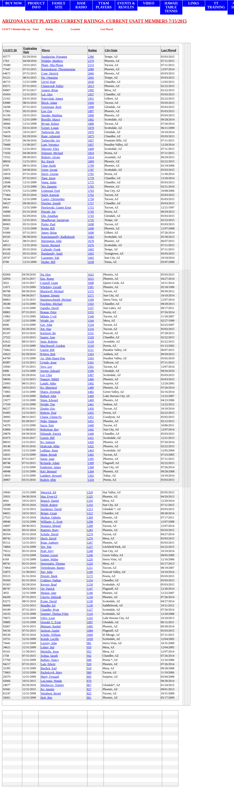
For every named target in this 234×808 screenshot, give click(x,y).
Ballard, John (48, 396)
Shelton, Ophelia (51, 517)
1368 (91, 467)
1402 (91, 454)
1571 (91, 295)
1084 (90, 630)
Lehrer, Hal (47, 647)
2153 (91, 65)
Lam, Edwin (48, 664)
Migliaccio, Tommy (52, 685)
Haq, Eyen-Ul (49, 496)
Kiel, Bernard (48, 471)
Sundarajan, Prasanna (54, 56)
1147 (90, 588)
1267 (90, 542)
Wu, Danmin (49, 186)
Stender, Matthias (52, 115)
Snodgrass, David (51, 509)
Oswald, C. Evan (51, 622)
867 (89, 685)
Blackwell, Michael (52, 291)
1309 (90, 517)
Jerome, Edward (50, 371)
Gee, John (46, 325)
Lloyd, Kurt (49, 82)
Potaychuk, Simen (52, 98)
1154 (90, 580)
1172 (90, 576)
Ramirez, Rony (50, 530)
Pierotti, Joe (49, 211)
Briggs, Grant (49, 513)
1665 (91, 249)
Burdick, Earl (49, 668)
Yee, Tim (46, 547)
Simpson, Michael (52, 153)
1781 (91, 174)
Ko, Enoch (48, 161)
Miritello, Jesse (50, 651)
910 (89, 668)
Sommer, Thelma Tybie (55, 614)
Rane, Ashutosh (51, 136)
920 (89, 664)
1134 (90, 597)
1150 (90, 584)
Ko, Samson (47, 442)
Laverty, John (49, 643)
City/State (111, 50)
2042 (91, 77)
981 (89, 643)
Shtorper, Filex (50, 149)
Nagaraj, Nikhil (49, 379)
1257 (90, 547)
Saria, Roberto (48, 341)
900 (89, 672)
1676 (91, 245)
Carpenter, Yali (50, 257)
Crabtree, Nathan (51, 580)
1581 (91, 287)
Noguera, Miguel (51, 526)
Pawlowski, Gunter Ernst (56, 207)
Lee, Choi (46, 375)
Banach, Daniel (50, 500)
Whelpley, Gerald (50, 287)
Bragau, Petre (48, 312)
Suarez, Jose (47, 337)
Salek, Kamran (50, 195)
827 (89, 689)
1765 (91, 186)
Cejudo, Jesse (48, 362)
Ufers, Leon (48, 618)
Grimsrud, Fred (51, 190)
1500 (91, 371)
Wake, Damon (48, 421)
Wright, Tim (47, 404)
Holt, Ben (46, 697)
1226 (90, 559)
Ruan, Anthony (50, 542)
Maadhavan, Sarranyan (55, 220)
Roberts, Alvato (51, 157)
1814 (91, 157)
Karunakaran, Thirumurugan (58, 69)
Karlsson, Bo (48, 333)
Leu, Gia (47, 111)
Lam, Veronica (50, 144)
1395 (91, 459)
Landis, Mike (48, 383)
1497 (91, 375)
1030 (90, 639)
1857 (91, 140)
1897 (91, 111)
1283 (90, 530)
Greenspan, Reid (51, 107)
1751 (91, 207)
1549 (91, 316)
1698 (91, 224)
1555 (91, 312)
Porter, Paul (48, 224)
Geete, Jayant (50, 170)
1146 (90, 593)
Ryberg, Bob (47, 354)
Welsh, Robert (49, 505)
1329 (90, 492)
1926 (91, 102)
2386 (91, 56)
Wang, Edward (49, 400)
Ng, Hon (45, 274)
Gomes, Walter (49, 559)
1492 (91, 383)
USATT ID (10, 50)
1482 (91, 392)
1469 (91, 396)
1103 (90, 618)
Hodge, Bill (48, 262)
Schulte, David (49, 534)
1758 (91, 199)
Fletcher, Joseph (51, 203)
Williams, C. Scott (52, 521)
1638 (91, 262)
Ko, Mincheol (48, 387)
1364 (91, 471)
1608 (91, 283)
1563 (91, 304)
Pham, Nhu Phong (52, 65)
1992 (91, 90)
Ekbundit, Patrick (50, 433)
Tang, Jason (48, 178)
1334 (91, 479)
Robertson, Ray (49, 429)
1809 (91, 161)
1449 (91, 425)
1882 (91, 119)
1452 (91, 417)
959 (89, 647)
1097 (90, 622)
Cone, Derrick (50, 73)
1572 (91, 291)
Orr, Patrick (48, 588)
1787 (91, 170)
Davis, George (50, 174)
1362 (91, 475)
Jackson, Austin (50, 630)
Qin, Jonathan (50, 216)
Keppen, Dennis (49, 295)
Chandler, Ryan (50, 609)
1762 (91, 195)
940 (89, 660)
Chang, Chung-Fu (51, 417)
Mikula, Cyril (48, 316)
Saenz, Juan (47, 459)
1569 (91, 299)
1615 (91, 278)
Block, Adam (49, 102)
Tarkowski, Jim (51, 132)
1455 (91, 412)
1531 (91, 333)
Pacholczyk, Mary (51, 672)
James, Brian (49, 232)
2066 (91, 73)
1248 (90, 551)
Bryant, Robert (50, 123)
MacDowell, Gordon (52, 345)
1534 (91, 325)
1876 (91, 132)
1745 (91, 211)
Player (46, 50)
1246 (90, 555)
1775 (91, 182)
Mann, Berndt (48, 454)
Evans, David (49, 601)
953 (89, 651)
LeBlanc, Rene (49, 450)
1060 (90, 634)
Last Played (168, 50)
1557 (91, 308)
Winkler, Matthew (52, 61)
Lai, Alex (47, 94)
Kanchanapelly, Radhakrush (58, 237)
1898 (91, 107)
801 (89, 697)
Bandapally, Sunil (52, 253)
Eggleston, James (50, 467)
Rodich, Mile (48, 479)
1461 (91, 404)
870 (89, 681)
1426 (91, 442)
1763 (91, 190)
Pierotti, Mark (49, 576)
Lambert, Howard (50, 475)
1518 (91, 341)
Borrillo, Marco (51, 119)
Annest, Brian (50, 90)
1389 (91, 463)
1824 (91, 153)
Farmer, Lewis (49, 555)
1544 (91, 320)
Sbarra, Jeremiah (50, 392)
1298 (90, 521)
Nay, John (47, 572)
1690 (91, 228)
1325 (90, 496)
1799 (91, 165)
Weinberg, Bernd (51, 693)
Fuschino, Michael (51, 304)
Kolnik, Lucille (50, 639)
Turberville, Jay (51, 140)
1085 (90, 626)
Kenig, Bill (48, 228)
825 (89, 693)
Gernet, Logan (50, 128)
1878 (91, 128)
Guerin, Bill (47, 350)
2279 (91, 61)
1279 (90, 534)
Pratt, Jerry (47, 551)
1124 (90, 614)
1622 (91, 274)
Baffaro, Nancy (50, 660)
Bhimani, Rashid (51, 626)
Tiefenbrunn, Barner (53, 567)
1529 (91, 337)
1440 (91, 433)
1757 (91, 203)
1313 (90, 509)
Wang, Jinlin (49, 182)
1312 (90, 513)
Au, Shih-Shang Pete (52, 358)
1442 (91, 429)
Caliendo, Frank (51, 249)
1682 (91, 237)
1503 (91, 354)
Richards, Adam (49, 463)
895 (89, 676)
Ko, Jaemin (47, 689)
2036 (91, 82)
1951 (91, 98)
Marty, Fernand (50, 676)
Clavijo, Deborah (51, 597)
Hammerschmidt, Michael (55, 299)
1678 (91, 241)
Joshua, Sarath (49, 655)
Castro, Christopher (53, 199)
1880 (91, 123)
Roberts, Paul (48, 412)
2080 (91, 69)
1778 (91, 178)
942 (89, 655)
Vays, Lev (46, 366)
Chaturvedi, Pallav (53, 86)
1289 (90, 526)
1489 (91, 387)
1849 (91, 149)
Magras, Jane (48, 593)
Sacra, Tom (47, 425)
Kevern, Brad (49, 584)
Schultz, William (51, 634)
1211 (90, 567)
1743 (91, 216)
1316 (90, 500)
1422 (91, 446)
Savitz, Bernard (51, 245)
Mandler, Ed (48, 605)
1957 (91, 94)
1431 (91, 438)
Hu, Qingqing (50, 77)
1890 (91, 115)
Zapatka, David (49, 308)
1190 (90, 572)
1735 (91, 220)
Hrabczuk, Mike (50, 446)
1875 (91, 136)
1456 (91, 408)
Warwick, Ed (48, 492)
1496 (91, 379)
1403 (91, 450)
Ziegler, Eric (47, 408)
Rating (92, 50)
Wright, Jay (47, 320)
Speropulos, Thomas (53, 563)
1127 (90, 609)
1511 (91, 350)
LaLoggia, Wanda (51, 681)
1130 (90, 601)
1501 (91, 362)
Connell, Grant (49, 283)
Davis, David (48, 538)
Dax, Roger (47, 278)
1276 (90, 538)
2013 (91, 86)
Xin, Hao (45, 329)
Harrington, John (52, 241)
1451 (91, 421)
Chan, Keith (49, 165)
